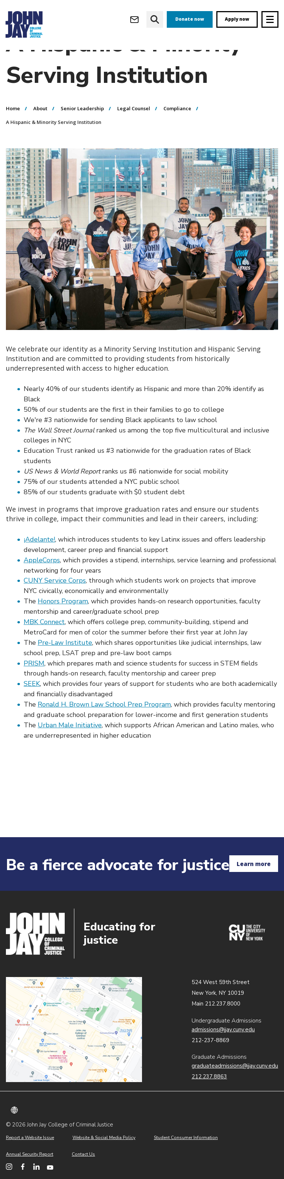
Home (13, 136)
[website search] (154, 19)
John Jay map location (74, 1029)
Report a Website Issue (30, 1138)
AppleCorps (42, 587)
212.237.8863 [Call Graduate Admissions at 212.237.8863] (209, 1076)
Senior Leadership (82, 136)
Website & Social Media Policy (103, 1138)
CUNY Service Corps (55, 608)
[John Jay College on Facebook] (23, 1166)
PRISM (34, 691)
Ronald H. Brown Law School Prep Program (104, 732)
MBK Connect (44, 649)
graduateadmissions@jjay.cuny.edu (235, 1065)
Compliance (177, 136)
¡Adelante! (39, 567)
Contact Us (83, 1154)
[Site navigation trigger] (269, 19)
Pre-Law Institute (65, 670)
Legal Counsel (133, 136)
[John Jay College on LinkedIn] (36, 1166)
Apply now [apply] (237, 19)
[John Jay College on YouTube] (50, 1166)
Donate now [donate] (189, 19)
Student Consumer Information (186, 1138)
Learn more (254, 864)
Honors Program (63, 628)
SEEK (32, 711)
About (40, 136)
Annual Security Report (29, 1154)
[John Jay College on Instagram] (9, 1166)
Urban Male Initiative (70, 752)
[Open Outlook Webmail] (134, 19)
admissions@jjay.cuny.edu (223, 1029)
